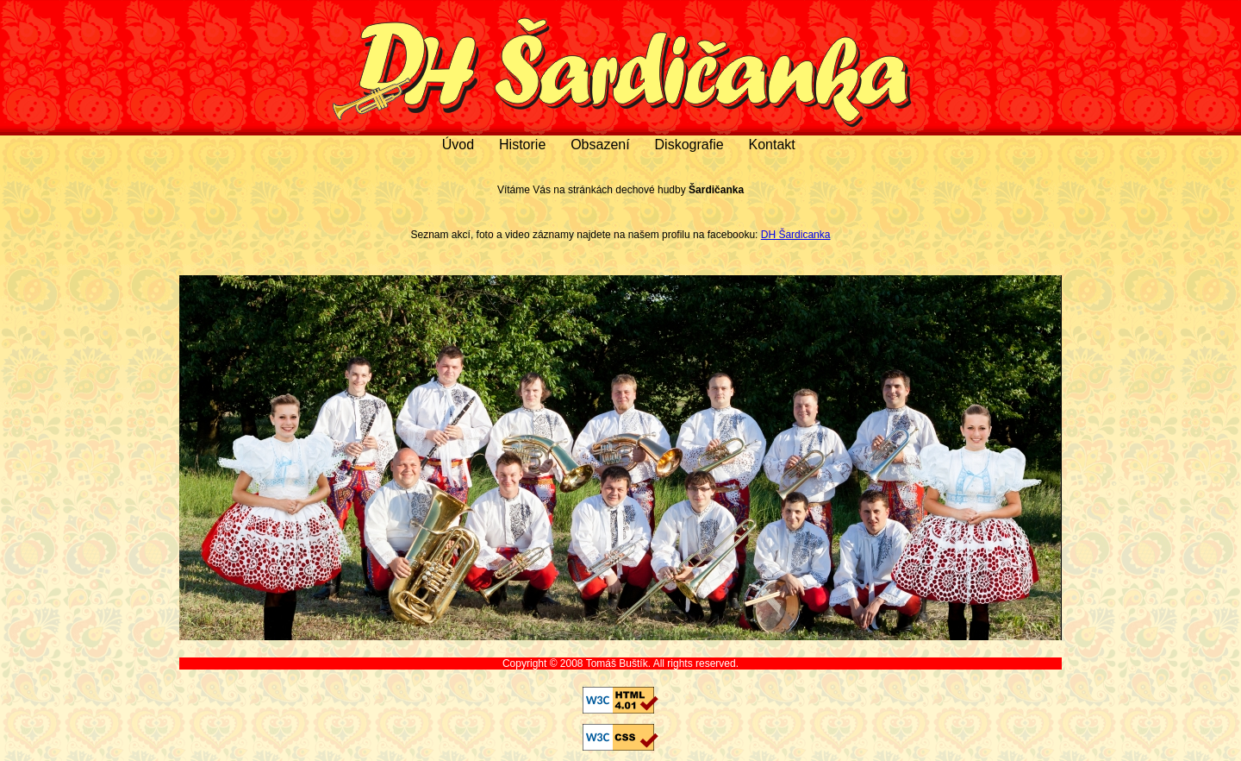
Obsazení (600, 144)
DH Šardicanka (796, 235)
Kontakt (771, 144)
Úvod (458, 144)
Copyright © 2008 (544, 663)
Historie (522, 144)
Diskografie (689, 144)
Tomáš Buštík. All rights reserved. (662, 663)
